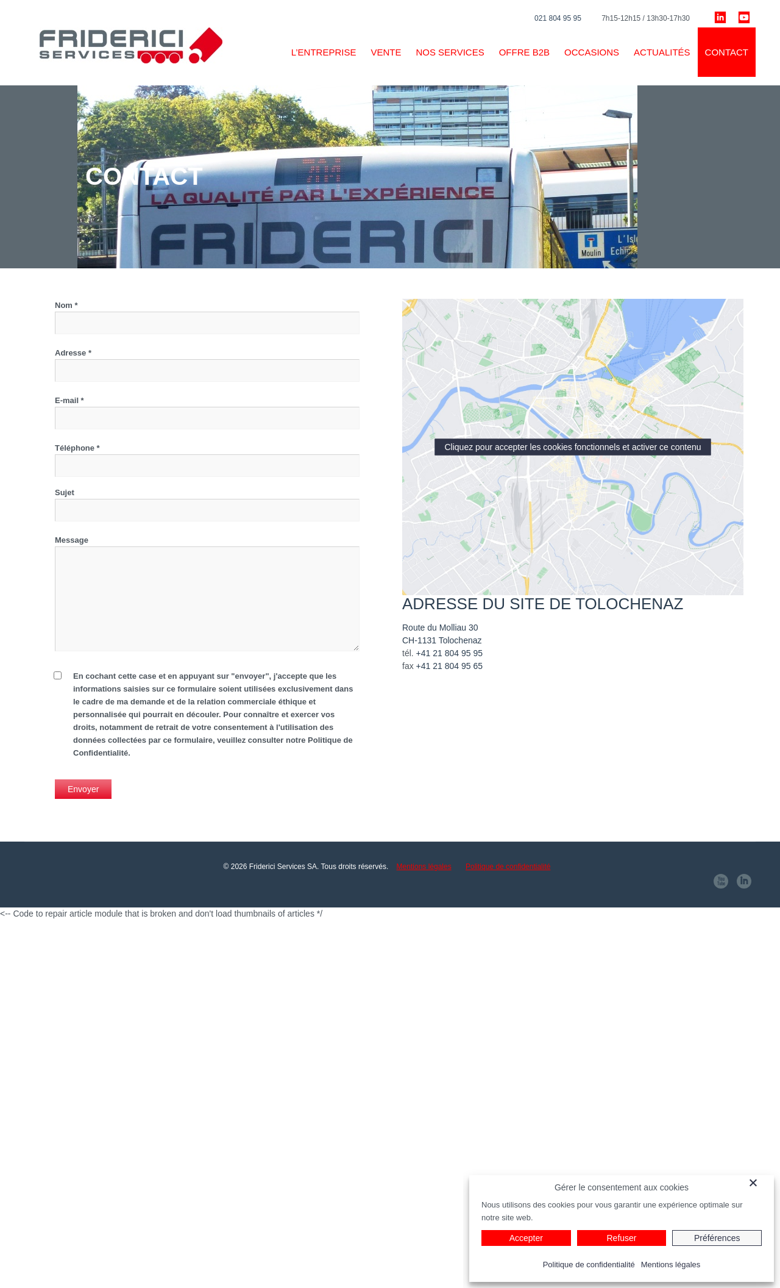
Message (207, 593)
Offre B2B (524, 52)
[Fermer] (760, 1182)
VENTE (385, 52)
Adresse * (207, 365)
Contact (726, 52)
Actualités (662, 52)
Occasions (591, 52)
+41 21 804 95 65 (449, 666)
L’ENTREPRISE (323, 52)
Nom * (207, 317)
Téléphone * (207, 456)
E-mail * (207, 412)
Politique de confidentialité (508, 866)
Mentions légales (424, 866)
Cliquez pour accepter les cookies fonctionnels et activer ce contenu (572, 447)
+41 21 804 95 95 (449, 653)
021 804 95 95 (557, 18)
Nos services (450, 52)
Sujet (207, 504)
